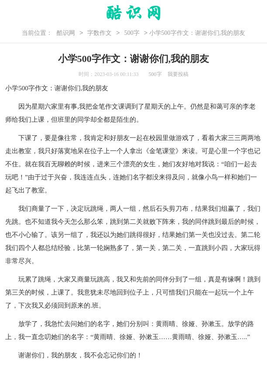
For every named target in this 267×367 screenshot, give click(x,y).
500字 (132, 33)
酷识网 (66, 33)
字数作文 (99, 33)
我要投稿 (178, 74)
